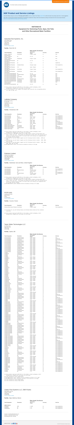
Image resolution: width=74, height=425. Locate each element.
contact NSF (42, 15)
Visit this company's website (9, 45)
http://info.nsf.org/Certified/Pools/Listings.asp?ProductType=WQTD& (15, 18)
